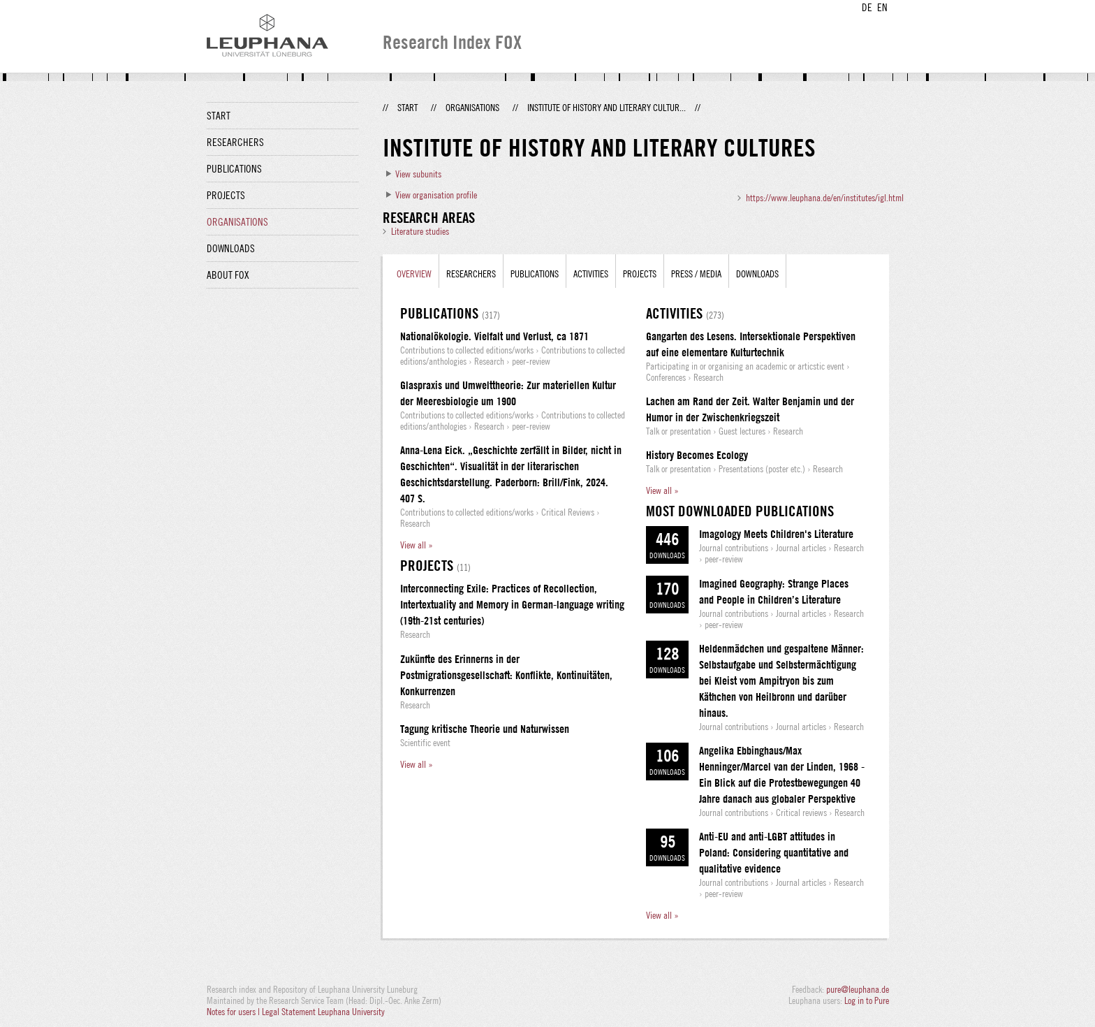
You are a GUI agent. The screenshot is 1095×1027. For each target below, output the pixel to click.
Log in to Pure (866, 1000)
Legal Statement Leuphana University (323, 1011)
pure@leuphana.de (857, 989)
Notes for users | (234, 1011)
